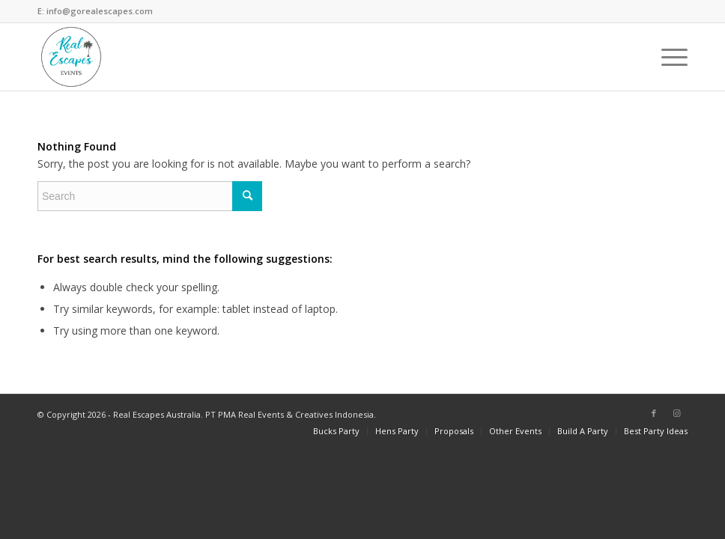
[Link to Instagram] (676, 413)
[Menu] (667, 57)
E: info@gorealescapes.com (95, 10)
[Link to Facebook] (654, 413)
